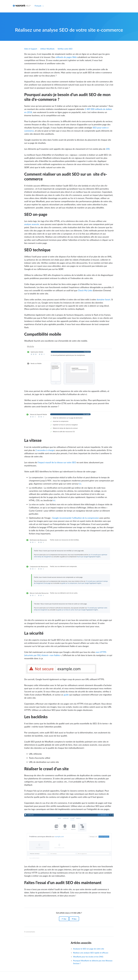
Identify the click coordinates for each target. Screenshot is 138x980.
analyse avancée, (32, 224)
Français (38, 6)
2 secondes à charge (44, 450)
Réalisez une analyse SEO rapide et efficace (90, 953)
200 (108, 149)
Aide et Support (30, 49)
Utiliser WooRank (47, 49)
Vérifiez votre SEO (65, 49)
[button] (64, 919)
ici (80, 483)
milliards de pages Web (66, 57)
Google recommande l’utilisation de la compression (75, 518)
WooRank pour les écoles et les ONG (88, 956)
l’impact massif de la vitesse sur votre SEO (57, 462)
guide (66, 694)
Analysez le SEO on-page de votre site (88, 949)
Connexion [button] (5, 6)
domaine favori (103, 299)
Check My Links (85, 290)
